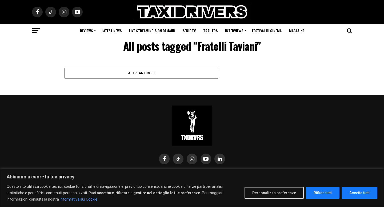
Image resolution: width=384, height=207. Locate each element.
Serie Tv (189, 30)
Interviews (234, 30)
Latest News (112, 30)
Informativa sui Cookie (78, 199)
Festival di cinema (267, 30)
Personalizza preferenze (274, 193)
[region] (192, 188)
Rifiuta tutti (323, 193)
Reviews (86, 30)
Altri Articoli (141, 74)
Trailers (210, 30)
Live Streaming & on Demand (152, 30)
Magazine (296, 30)
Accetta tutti (359, 193)
